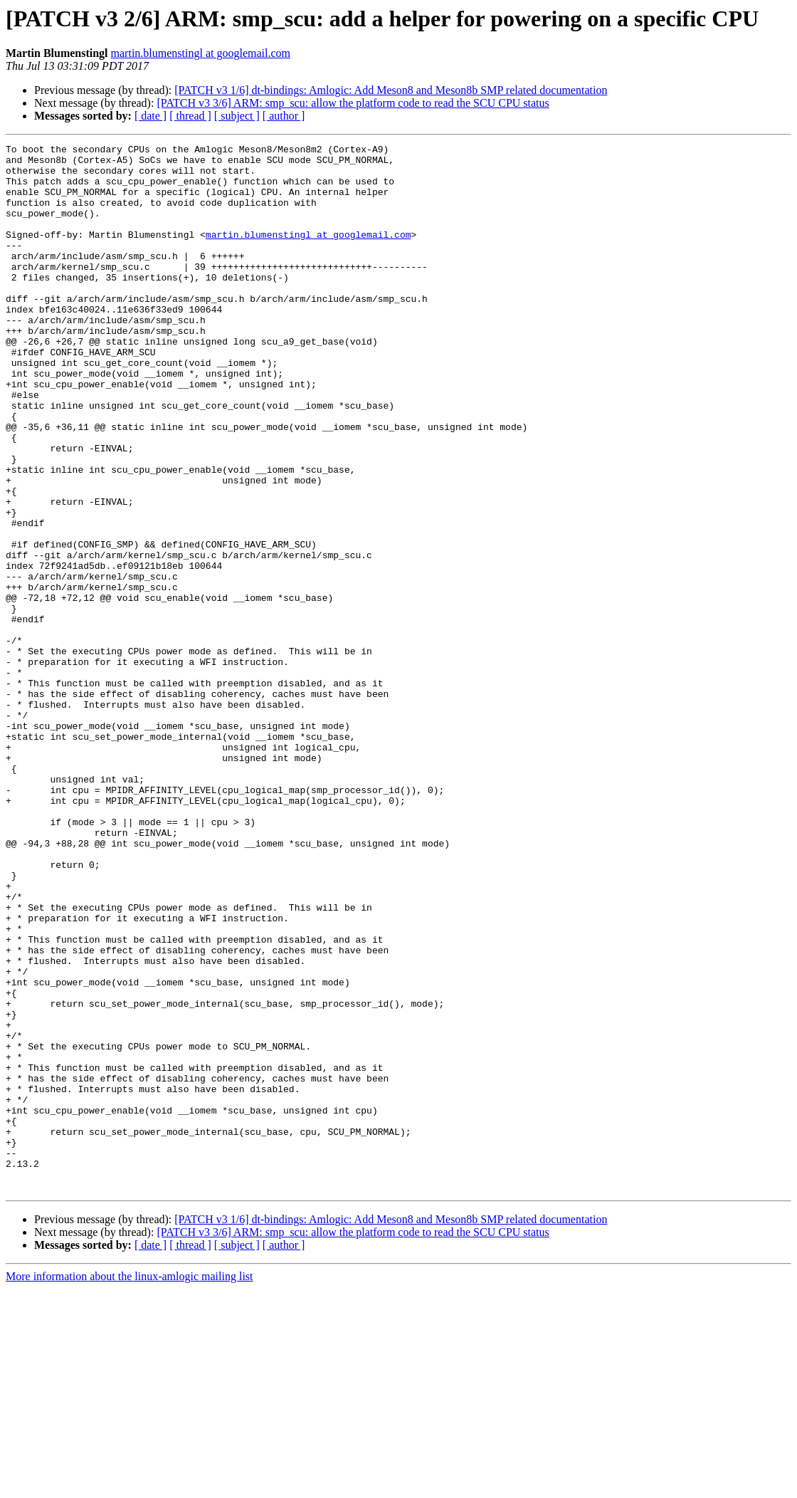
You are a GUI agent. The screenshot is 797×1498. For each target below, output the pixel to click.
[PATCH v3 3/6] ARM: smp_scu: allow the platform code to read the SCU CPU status (353, 103)
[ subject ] (237, 116)
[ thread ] (190, 116)
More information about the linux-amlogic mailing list (129, 1485)
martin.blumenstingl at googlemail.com (200, 53)
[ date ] (150, 116)
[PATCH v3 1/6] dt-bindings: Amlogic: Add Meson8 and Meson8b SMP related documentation (390, 90)
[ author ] (284, 116)
